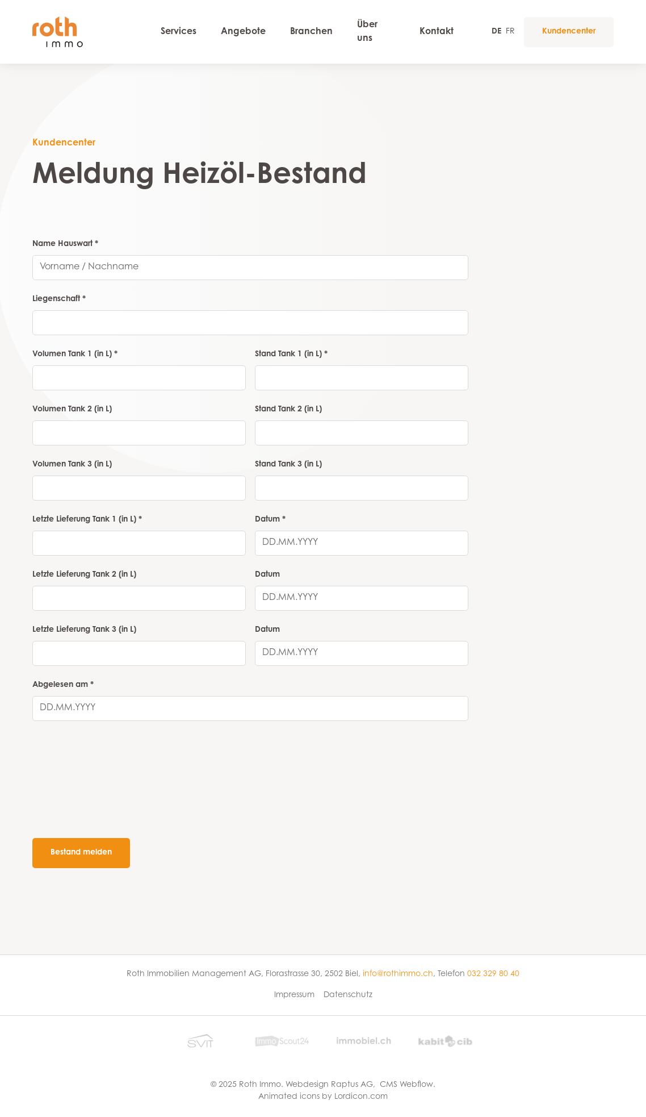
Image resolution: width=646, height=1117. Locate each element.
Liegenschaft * (59, 299)
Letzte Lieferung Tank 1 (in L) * (87, 520)
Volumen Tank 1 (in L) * (75, 355)
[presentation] (118, 798)
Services (178, 31)
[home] (85, 31)
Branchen (311, 31)
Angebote (243, 31)
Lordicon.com (361, 1097)
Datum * (270, 520)
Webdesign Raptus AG (329, 1085)
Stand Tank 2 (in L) (288, 410)
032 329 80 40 (493, 974)
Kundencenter (568, 32)
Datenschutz (348, 995)
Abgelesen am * (63, 685)
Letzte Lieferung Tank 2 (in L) (84, 575)
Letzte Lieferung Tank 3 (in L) (84, 630)
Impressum (294, 995)
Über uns (367, 31)
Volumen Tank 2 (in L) (72, 410)
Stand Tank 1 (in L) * (291, 355)
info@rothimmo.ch (398, 974)
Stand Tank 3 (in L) (288, 465)
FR (510, 32)
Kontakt (437, 31)
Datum (267, 575)
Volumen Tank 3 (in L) (72, 465)
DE (496, 32)
